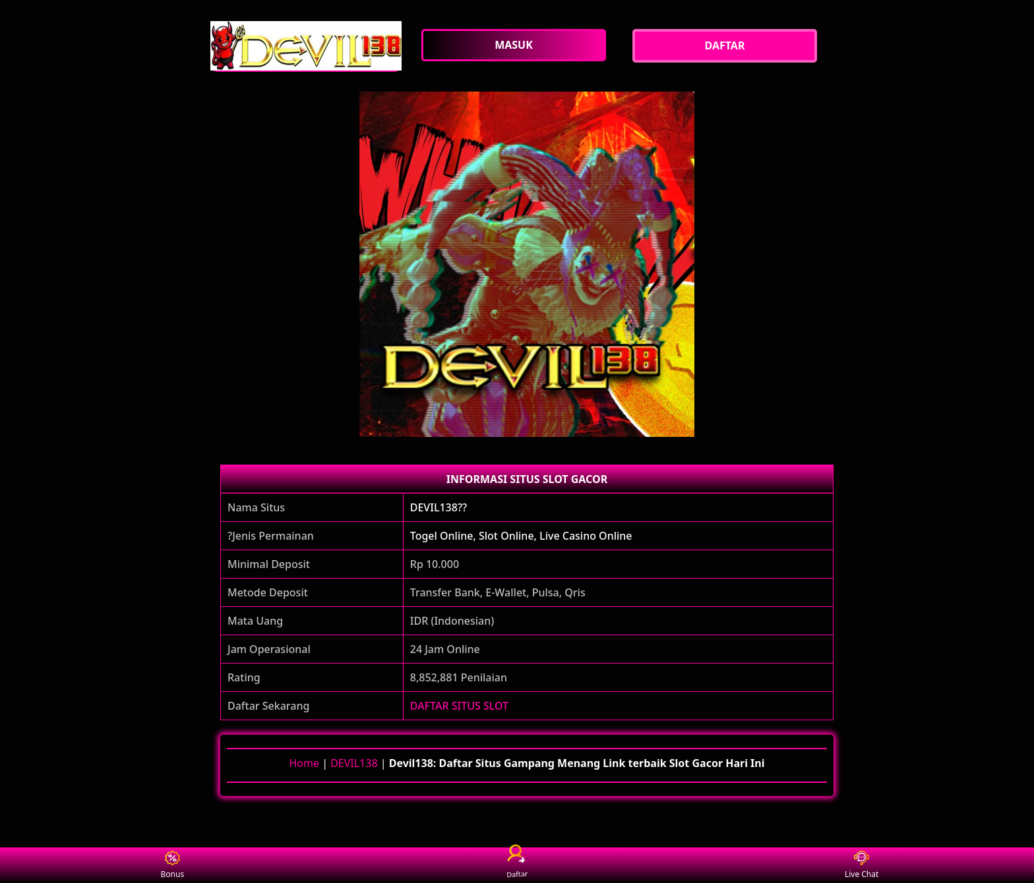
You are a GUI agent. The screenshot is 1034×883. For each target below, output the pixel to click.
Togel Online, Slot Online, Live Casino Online (521, 535)
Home (304, 763)
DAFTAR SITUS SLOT (459, 705)
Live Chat (861, 865)
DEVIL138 (353, 763)
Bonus (173, 865)
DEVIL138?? (438, 507)
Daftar (517, 865)
